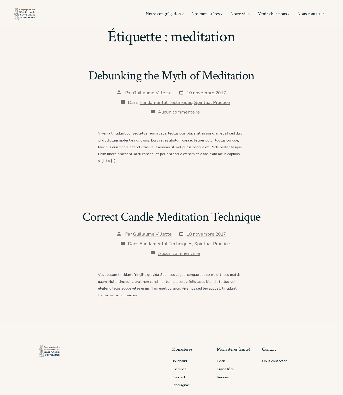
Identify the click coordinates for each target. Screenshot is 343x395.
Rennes (223, 377)
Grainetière (225, 369)
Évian (221, 361)
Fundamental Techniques (166, 102)
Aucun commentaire (179, 112)
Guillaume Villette (152, 93)
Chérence (179, 369)
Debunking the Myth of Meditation (171, 76)
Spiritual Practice (212, 102)
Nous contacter (310, 14)
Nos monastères (206, 14)
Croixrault (179, 377)
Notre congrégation (165, 14)
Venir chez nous (274, 14)
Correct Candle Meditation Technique (171, 217)
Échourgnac (181, 385)
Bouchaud (179, 361)
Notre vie (240, 14)
